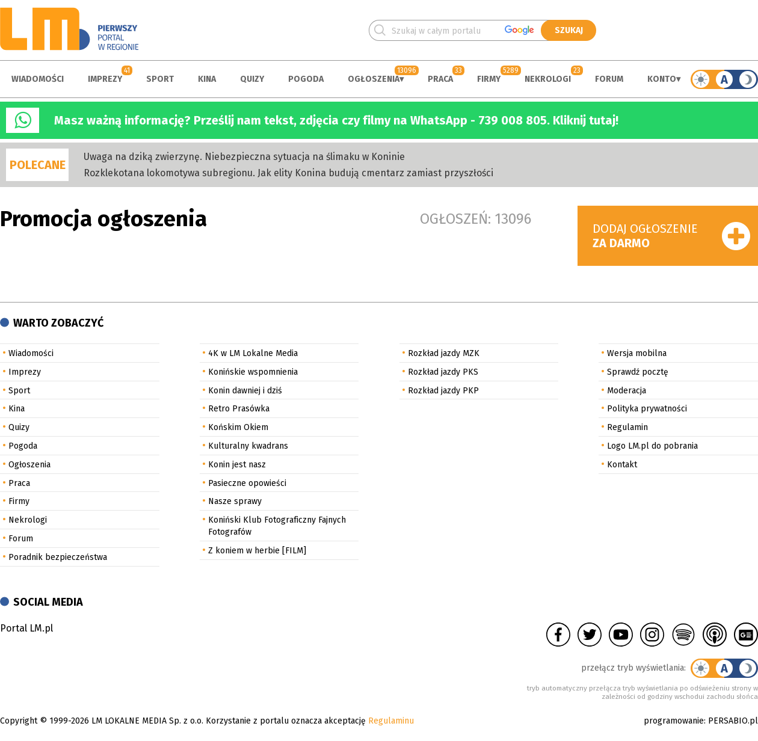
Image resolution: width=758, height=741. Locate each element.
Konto (661, 79)
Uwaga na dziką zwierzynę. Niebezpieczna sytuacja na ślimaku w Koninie (244, 156)
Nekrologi (548, 79)
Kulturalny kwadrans (248, 446)
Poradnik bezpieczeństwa (57, 557)
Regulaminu (391, 721)
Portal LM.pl (26, 628)
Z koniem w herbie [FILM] (257, 551)
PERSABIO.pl (733, 721)
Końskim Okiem (238, 427)
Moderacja (626, 391)
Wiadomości (37, 79)
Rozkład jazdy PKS (443, 372)
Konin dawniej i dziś (245, 391)
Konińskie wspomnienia (253, 372)
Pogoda (306, 79)
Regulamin (627, 427)
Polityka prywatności (647, 409)
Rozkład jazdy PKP (443, 391)
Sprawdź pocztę (637, 372)
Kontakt (622, 465)
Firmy (489, 79)
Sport (160, 79)
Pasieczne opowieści (247, 483)
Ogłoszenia (373, 79)
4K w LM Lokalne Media (253, 353)
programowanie (674, 721)
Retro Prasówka (239, 409)
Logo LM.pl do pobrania (652, 446)
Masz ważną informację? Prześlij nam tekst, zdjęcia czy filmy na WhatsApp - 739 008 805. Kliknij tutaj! (336, 120)
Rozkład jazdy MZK (443, 353)
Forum (609, 79)
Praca (440, 79)
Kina (207, 79)
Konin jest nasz (237, 465)
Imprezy (105, 79)
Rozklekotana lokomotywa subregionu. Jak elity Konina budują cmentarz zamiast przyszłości (288, 173)
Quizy (252, 79)
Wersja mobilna (637, 353)
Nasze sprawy (235, 501)
